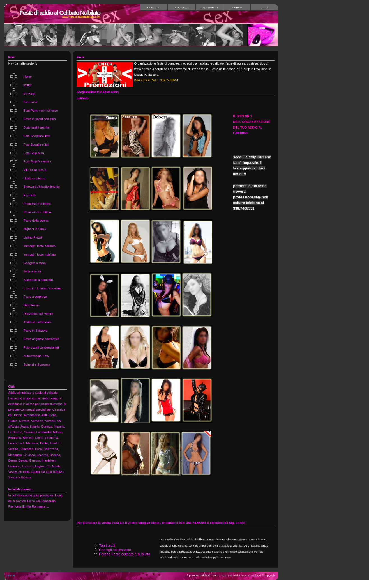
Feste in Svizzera (35, 330)
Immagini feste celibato (39, 245)
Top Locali (107, 546)
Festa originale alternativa (41, 339)
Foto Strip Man (33, 153)
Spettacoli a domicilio (38, 279)
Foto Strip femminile (37, 161)
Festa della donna (35, 220)
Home (27, 76)
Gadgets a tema (34, 263)
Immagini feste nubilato (39, 254)
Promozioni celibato (37, 203)
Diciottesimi (31, 305)
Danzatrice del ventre (38, 313)
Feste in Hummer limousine (42, 288)
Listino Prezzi (32, 237)
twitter (27, 85)
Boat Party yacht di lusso (40, 110)
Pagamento (209, 7)
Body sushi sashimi (36, 127)
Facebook (30, 102)
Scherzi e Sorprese (36, 364)
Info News (181, 7)
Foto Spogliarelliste (36, 135)
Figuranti (29, 195)
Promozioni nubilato (37, 212)
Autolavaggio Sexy (36, 355)
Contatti (153, 7)
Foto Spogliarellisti (36, 144)
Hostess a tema (34, 178)
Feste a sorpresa (35, 296)
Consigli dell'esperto (115, 550)
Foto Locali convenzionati (41, 347)
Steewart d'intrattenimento (41, 186)
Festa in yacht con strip (39, 119)
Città (265, 7)
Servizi (237, 7)
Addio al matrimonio (37, 322)
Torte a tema (32, 271)
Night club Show (34, 229)
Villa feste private (35, 169)
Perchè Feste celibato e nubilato (124, 554)
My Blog (28, 93)
